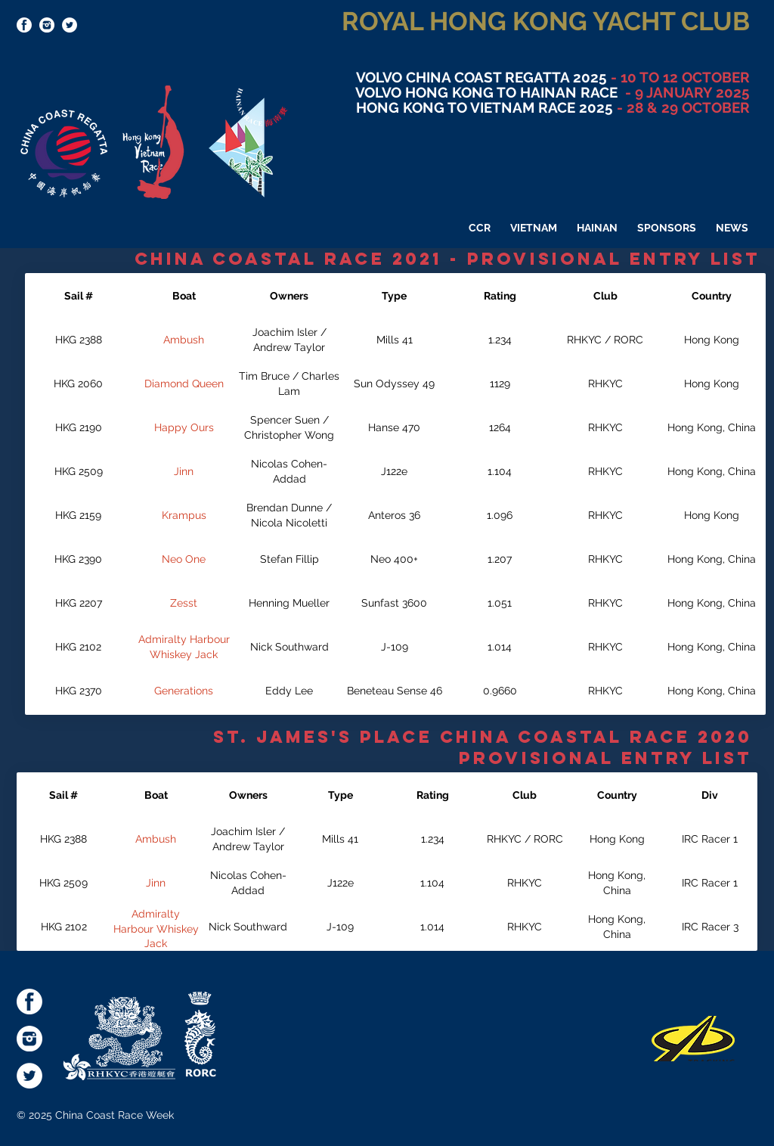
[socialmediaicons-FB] (24, 25)
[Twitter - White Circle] (69, 25)
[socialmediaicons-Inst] (46, 25)
